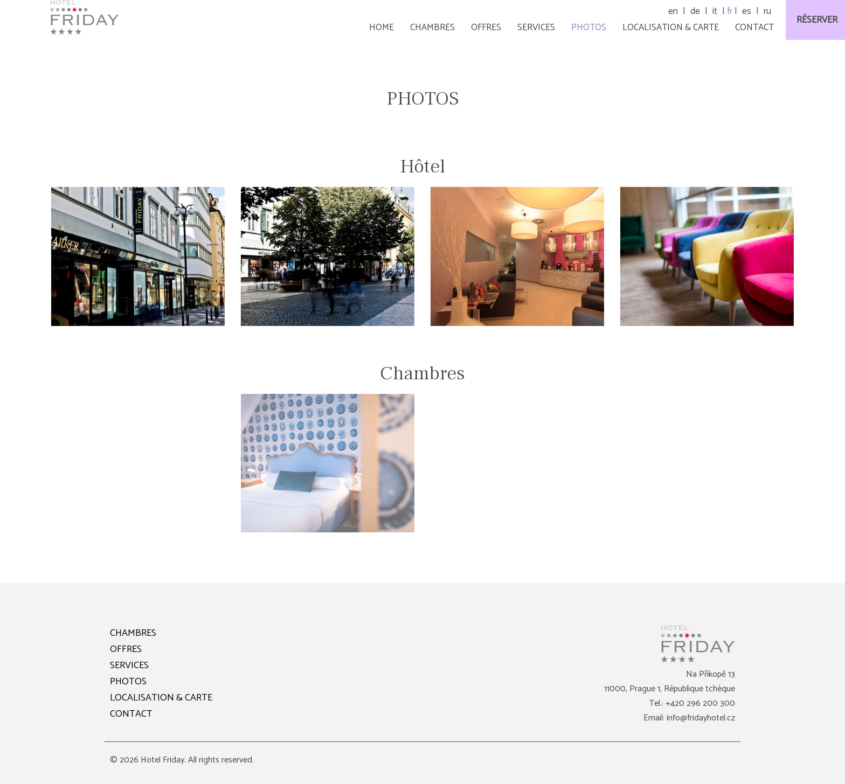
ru (767, 11)
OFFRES (126, 649)
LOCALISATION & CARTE (161, 698)
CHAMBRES (133, 633)
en (673, 11)
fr (729, 11)
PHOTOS (128, 682)
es (746, 11)
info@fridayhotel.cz (701, 718)
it (714, 11)
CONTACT (131, 714)
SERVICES (129, 665)
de (695, 11)
